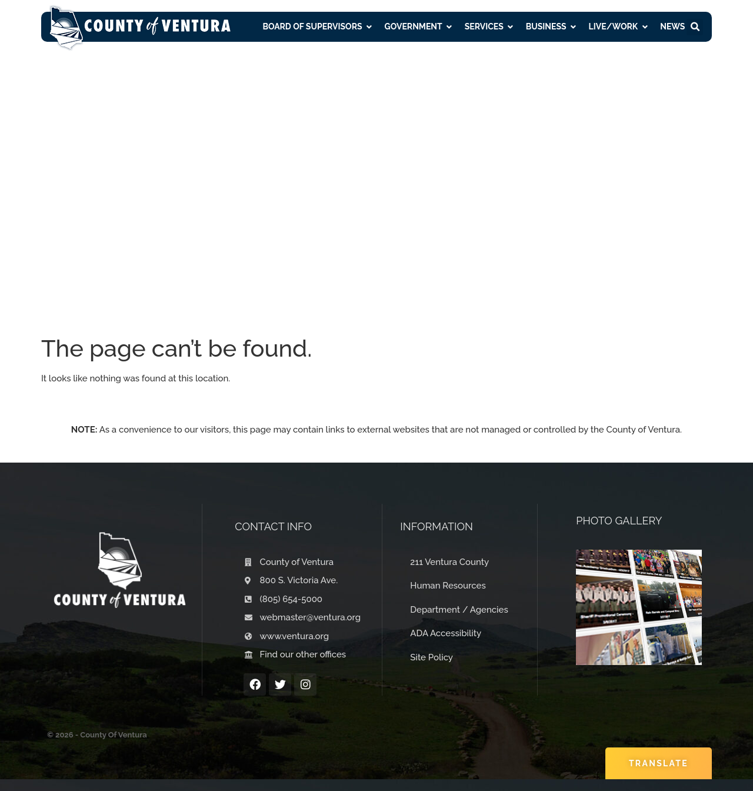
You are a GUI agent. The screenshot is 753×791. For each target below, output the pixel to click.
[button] (695, 27)
